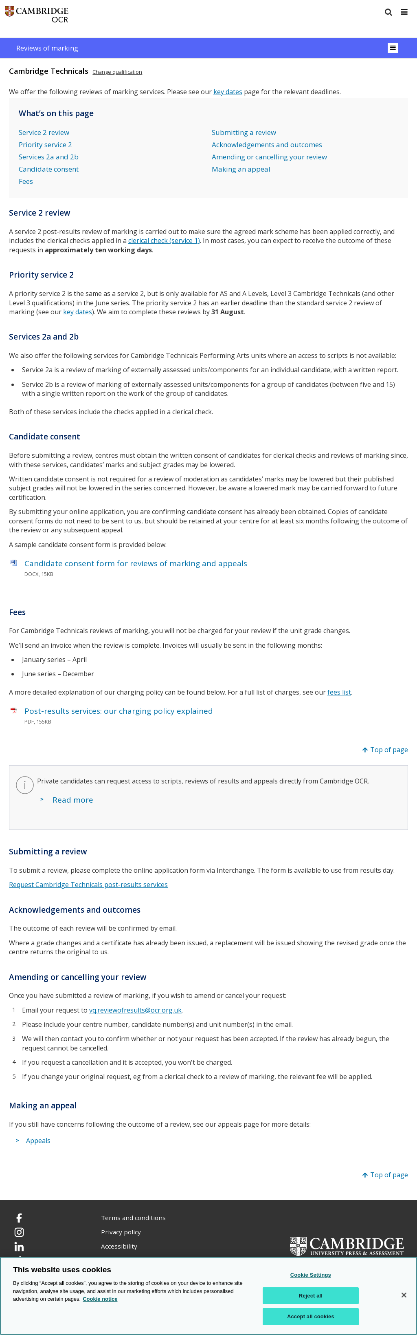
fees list (339, 692)
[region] (208, 1296)
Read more (73, 799)
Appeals (38, 1141)
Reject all (311, 1296)
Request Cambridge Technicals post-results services (88, 884)
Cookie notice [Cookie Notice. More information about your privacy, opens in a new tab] (100, 1299)
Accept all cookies (310, 1316)
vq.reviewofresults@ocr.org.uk (135, 1010)
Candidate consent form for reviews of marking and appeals (135, 563)
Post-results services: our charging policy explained (118, 711)
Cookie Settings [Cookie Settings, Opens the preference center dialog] (310, 1275)
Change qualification (117, 71)
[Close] (404, 1295)
